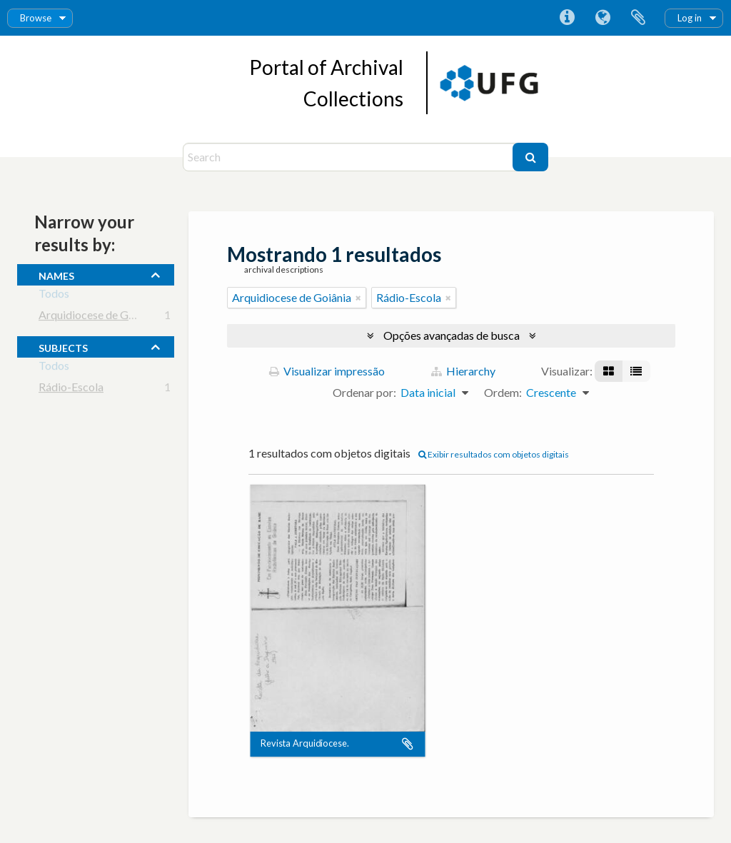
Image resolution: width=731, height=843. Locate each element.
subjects (63, 346)
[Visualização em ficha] (608, 371)
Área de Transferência (638, 18)
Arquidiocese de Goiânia (98, 317)
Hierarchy (463, 371)
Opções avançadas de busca (451, 335)
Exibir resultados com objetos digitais (493, 454)
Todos (54, 296)
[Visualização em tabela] (636, 371)
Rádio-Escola (71, 389)
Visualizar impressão (327, 371)
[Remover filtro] (358, 298)
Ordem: (503, 392)
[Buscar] (530, 157)
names (56, 274)
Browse (35, 18)
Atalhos (567, 18)
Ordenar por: (364, 392)
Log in (689, 18)
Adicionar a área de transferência (407, 744)
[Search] (349, 157)
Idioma (602, 18)
